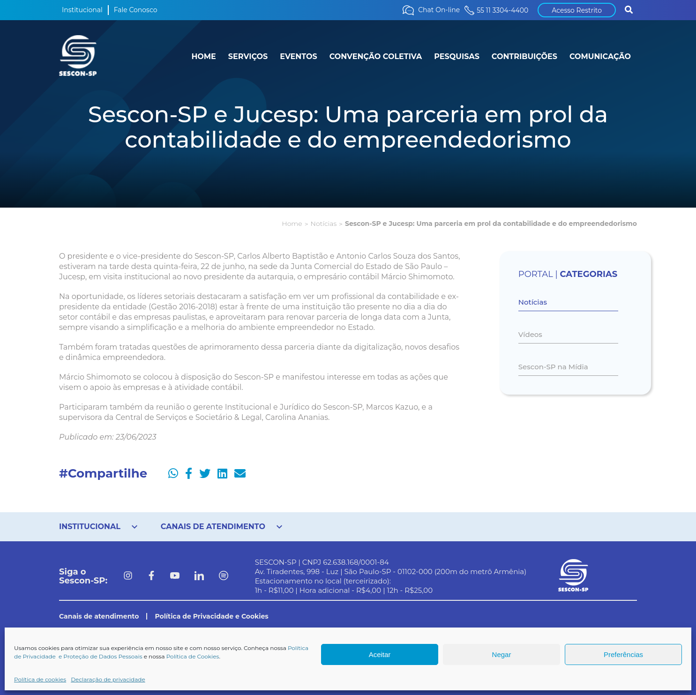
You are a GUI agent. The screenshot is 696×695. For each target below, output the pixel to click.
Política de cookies (40, 679)
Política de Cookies (192, 656)
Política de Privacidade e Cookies (211, 616)
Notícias (324, 223)
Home (292, 223)
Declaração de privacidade (108, 679)
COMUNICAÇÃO (600, 56)
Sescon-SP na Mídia (553, 366)
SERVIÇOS (248, 56)
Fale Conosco (135, 10)
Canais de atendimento (99, 616)
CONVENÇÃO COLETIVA (375, 56)
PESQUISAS (456, 56)
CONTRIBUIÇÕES (524, 56)
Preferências (623, 654)
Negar (501, 654)
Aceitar (380, 654)
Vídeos (530, 334)
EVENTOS (298, 56)
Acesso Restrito (577, 10)
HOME (203, 56)
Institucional (82, 10)
